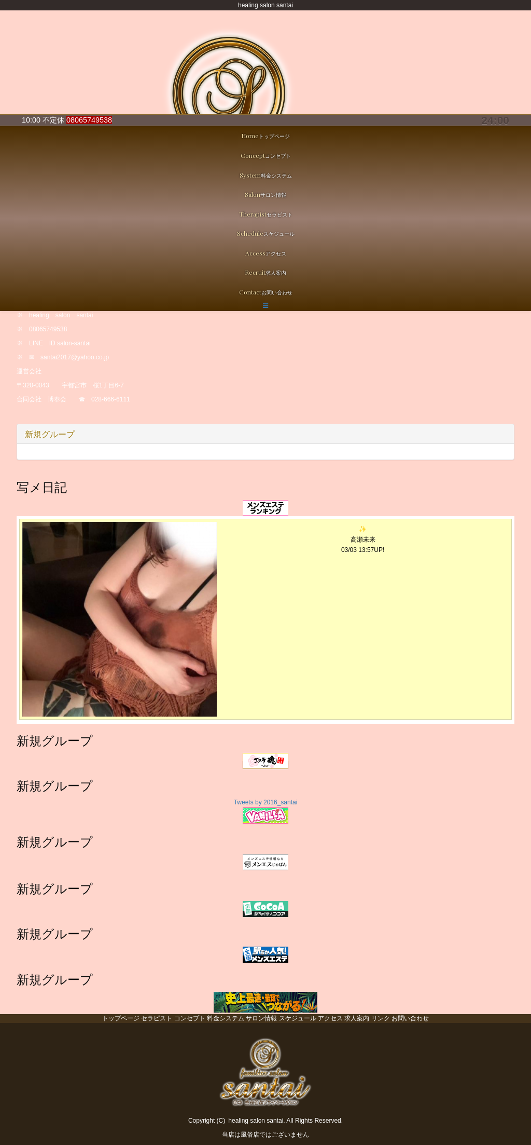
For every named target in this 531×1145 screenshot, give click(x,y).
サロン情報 (261, 1018)
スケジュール (297, 1018)
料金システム (225, 1018)
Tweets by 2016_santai (266, 802)
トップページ (120, 1018)
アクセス (330, 1018)
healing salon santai (255, 1120)
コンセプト (189, 1018)
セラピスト (156, 1018)
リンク (380, 1018)
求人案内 (356, 1018)
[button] (265, 305)
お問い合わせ (410, 1018)
